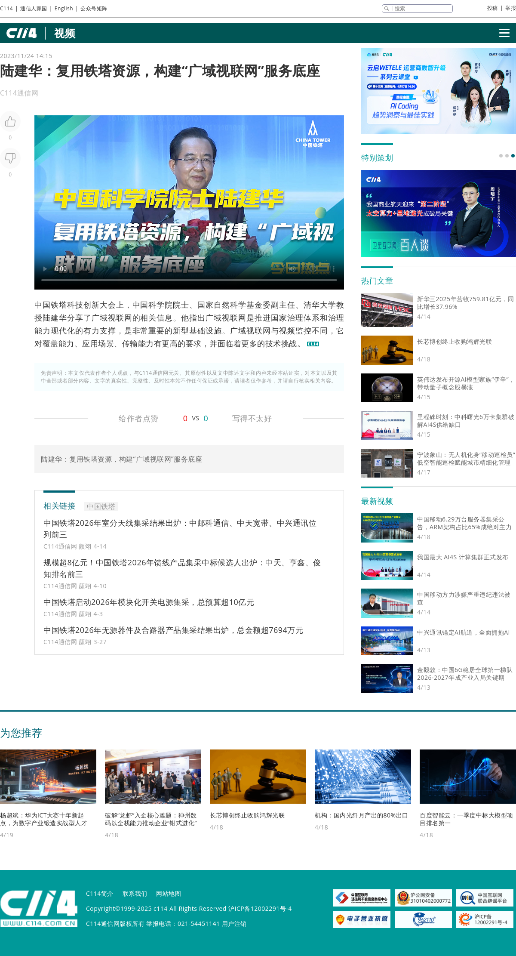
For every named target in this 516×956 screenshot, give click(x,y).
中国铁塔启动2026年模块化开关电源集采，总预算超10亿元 (148, 602)
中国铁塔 (50, 304)
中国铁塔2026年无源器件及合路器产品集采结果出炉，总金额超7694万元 (173, 630)
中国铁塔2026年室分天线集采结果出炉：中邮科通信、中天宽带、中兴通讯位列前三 (179, 529)
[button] (501, 155)
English (64, 8)
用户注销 (234, 923)
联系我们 (135, 893)
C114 (6, 8)
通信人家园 (33, 8)
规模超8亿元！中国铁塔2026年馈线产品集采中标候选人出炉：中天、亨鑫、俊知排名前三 (182, 568)
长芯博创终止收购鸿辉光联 (247, 815)
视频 (64, 33)
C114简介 (100, 893)
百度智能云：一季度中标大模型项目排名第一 (466, 819)
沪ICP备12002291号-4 (260, 908)
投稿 (492, 8)
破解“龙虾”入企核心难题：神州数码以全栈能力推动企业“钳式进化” (151, 819)
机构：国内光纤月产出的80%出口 (361, 815)
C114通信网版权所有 (115, 923)
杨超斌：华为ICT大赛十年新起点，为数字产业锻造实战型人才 (43, 819)
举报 (510, 8)
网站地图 (168, 893)
